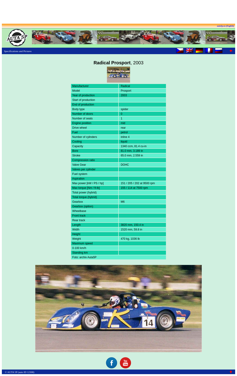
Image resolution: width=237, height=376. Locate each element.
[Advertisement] (118, 12)
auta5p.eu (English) (225, 26)
